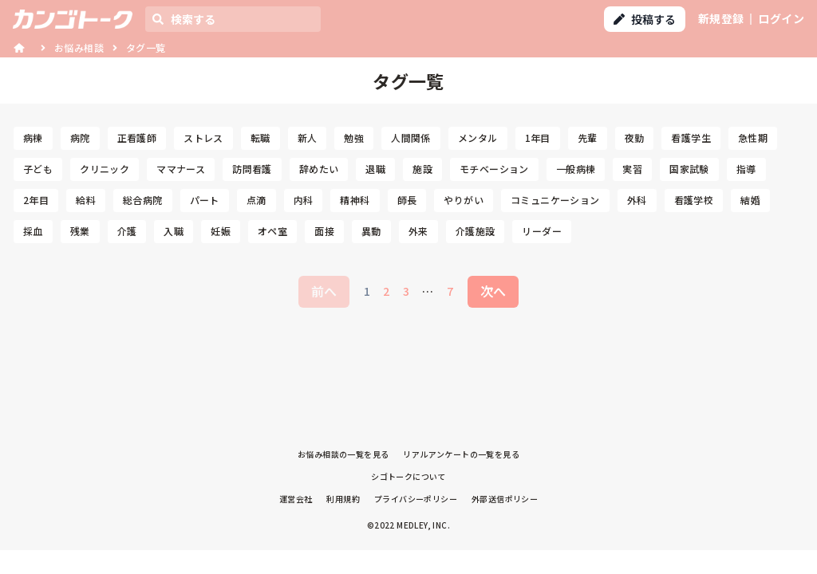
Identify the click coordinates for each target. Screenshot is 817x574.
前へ (324, 291)
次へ (493, 291)
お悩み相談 (79, 47)
